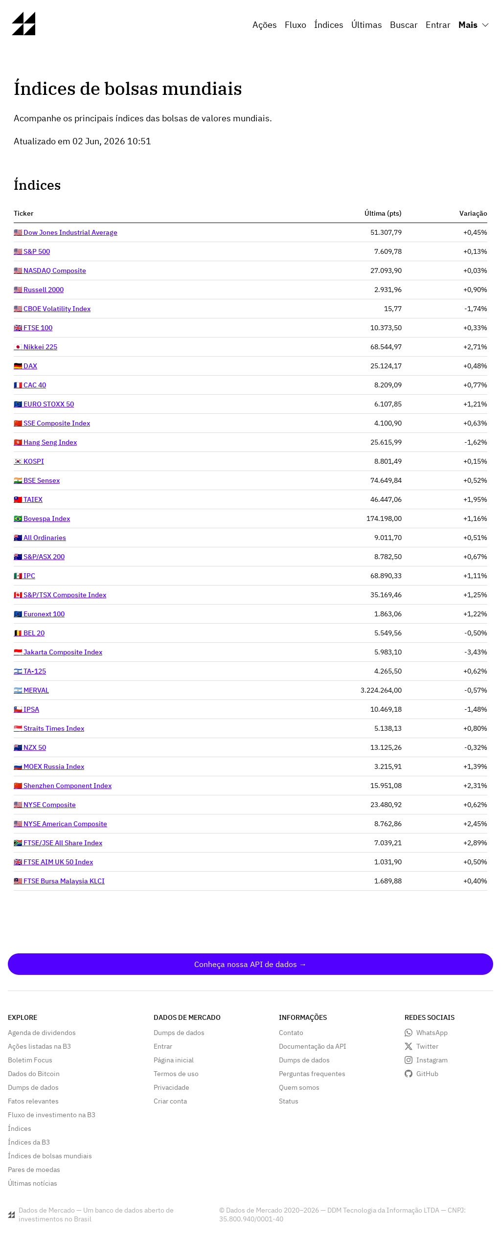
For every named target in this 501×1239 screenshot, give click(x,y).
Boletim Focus (30, 1060)
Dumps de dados (33, 1087)
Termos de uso (176, 1073)
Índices (328, 24)
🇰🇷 (29, 461)
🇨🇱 (26, 709)
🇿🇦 (58, 842)
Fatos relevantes (33, 1101)
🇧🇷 (42, 518)
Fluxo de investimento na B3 (51, 1114)
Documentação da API (312, 1046)
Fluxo (295, 24)
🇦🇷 (31, 690)
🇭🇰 (45, 442)
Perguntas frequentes (312, 1073)
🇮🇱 (30, 671)
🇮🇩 (58, 652)
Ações (264, 24)
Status (288, 1101)
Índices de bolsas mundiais (50, 1155)
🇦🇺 (40, 537)
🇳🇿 (30, 747)
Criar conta (170, 1101)
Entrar (438, 24)
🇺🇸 (65, 232)
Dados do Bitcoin (34, 1073)
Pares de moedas (34, 1169)
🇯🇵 (35, 346)
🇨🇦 (60, 594)
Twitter (427, 1046)
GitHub (427, 1073)
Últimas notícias (32, 1183)
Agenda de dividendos (42, 1032)
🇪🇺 (44, 404)
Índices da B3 (29, 1142)
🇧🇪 (29, 633)
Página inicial (174, 1060)
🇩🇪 (25, 365)
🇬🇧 (33, 327)
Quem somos (299, 1087)
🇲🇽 (24, 575)
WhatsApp (432, 1032)
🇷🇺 (49, 766)
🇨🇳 (52, 423)
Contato (291, 1032)
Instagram (432, 1060)
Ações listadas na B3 (39, 1046)
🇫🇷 (30, 385)
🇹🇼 (28, 499)
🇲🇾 (59, 881)
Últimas (366, 24)
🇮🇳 (37, 480)
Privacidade (171, 1087)
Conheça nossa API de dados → (250, 964)
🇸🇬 (49, 728)
